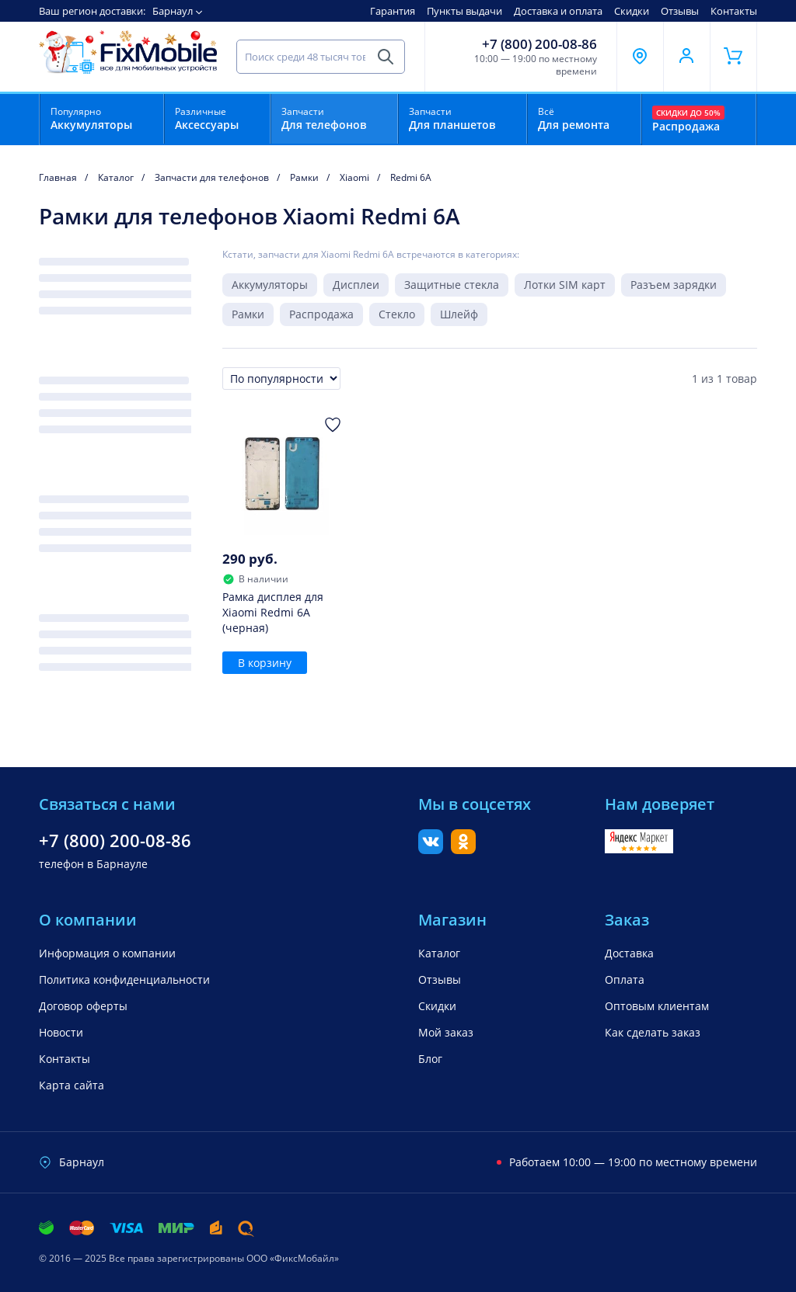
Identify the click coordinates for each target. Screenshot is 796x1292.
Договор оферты (83, 1006)
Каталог (439, 953)
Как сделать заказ (652, 1032)
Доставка (629, 953)
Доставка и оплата (558, 11)
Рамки (248, 314)
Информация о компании (107, 953)
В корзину (265, 662)
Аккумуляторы (270, 284)
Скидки (631, 11)
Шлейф (459, 314)
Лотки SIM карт (565, 284)
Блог (430, 1058)
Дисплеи (356, 284)
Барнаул (172, 11)
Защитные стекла (451, 284)
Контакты (733, 11)
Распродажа (321, 314)
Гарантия (392, 11)
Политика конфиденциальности (124, 979)
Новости (61, 1032)
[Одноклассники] (463, 849)
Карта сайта (71, 1085)
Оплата (624, 979)
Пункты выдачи (464, 11)
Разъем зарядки (673, 284)
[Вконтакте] (430, 849)
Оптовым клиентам (657, 1006)
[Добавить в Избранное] (332, 424)
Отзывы (680, 11)
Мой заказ (445, 1032)
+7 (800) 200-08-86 (539, 44)
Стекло (397, 314)
